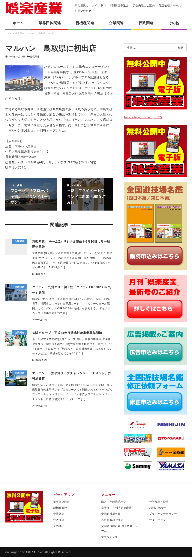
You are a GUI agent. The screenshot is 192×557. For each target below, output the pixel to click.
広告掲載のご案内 (144, 5)
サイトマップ (157, 520)
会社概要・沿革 (159, 501)
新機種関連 (60, 507)
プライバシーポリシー (163, 513)
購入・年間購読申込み (115, 5)
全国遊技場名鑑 (111, 513)
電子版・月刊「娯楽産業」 (118, 507)
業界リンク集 (109, 536)
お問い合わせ (83, 10)
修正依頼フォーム (170, 5)
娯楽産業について (86, 5)
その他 (57, 526)
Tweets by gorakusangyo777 (143, 117)
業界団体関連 (61, 501)
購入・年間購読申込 (113, 501)
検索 (180, 47)
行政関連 (58, 520)
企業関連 (34, 56)
